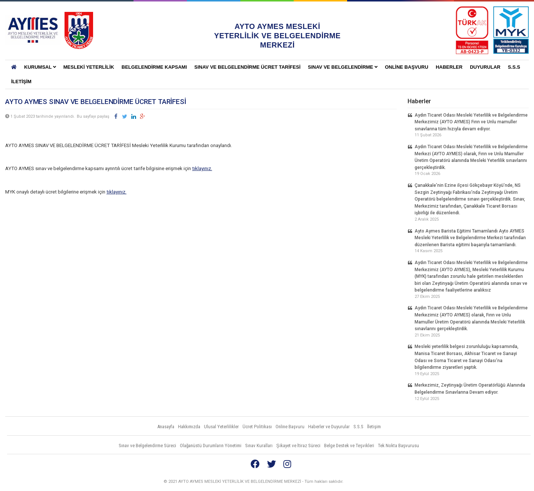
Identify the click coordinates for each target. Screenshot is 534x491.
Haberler (449, 67)
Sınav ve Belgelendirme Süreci (147, 445)
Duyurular (485, 67)
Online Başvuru (406, 67)
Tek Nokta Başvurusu (398, 445)
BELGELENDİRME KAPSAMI (154, 67)
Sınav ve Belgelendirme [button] (343, 67)
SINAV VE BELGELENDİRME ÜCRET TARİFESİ (247, 67)
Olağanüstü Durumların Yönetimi (210, 445)
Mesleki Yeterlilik (88, 67)
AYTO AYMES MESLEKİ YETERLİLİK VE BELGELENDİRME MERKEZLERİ (33, 30)
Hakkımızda (189, 426)
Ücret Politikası (257, 426)
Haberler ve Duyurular (329, 426)
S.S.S (514, 67)
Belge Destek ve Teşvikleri (349, 445)
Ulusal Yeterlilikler (221, 426)
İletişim (21, 81)
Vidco (515, 481)
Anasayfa (165, 426)
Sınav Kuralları (259, 445)
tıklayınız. (202, 168)
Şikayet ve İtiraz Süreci (298, 445)
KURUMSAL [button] (40, 67)
